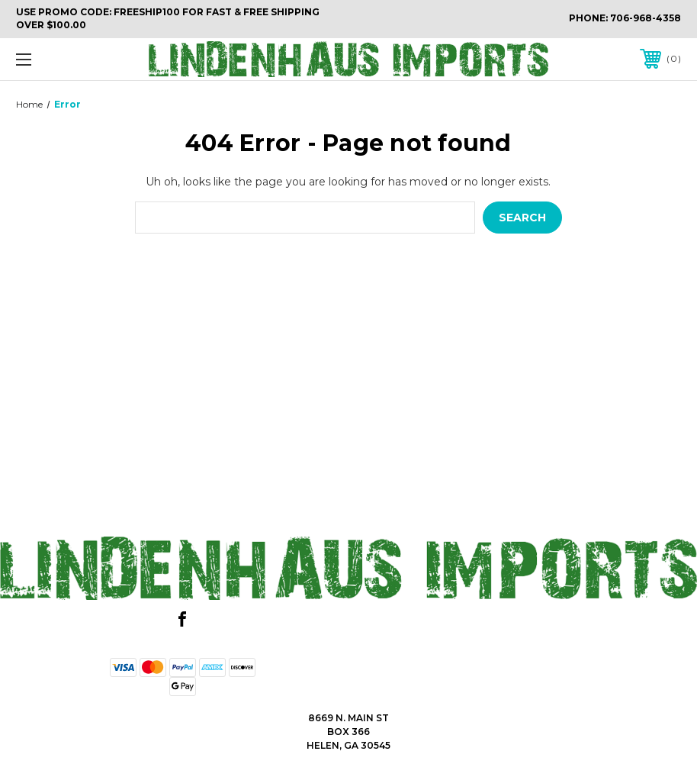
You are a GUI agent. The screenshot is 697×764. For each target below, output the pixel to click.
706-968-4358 (645, 18)
